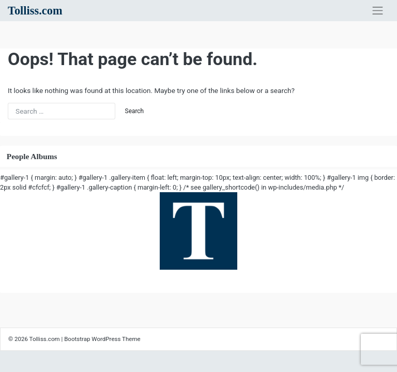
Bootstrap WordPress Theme (102, 339)
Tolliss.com (35, 10)
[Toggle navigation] (377, 11)
